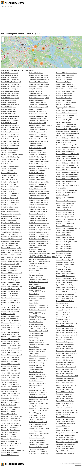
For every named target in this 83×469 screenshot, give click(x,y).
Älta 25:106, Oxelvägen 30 (64, 371)
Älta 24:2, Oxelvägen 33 (63, 405)
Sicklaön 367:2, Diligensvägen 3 (38, 296)
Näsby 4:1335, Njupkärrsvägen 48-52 (67, 442)
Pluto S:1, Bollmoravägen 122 (64, 298)
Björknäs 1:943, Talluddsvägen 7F (11, 316)
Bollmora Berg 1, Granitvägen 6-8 (66, 367)
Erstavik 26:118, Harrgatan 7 (9, 75)
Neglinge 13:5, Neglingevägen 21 (11, 214)
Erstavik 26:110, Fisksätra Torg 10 (11, 79)
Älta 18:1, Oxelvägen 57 (63, 303)
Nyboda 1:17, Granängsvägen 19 (65, 451)
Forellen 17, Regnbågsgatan (37, 438)
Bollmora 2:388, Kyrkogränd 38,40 (66, 149)
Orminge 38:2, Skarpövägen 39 (38, 218)
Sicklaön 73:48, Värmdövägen (10, 375)
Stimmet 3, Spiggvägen (35, 385)
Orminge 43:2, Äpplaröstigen (9, 446)
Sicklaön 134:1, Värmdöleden (64, 346)
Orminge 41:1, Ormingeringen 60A (39, 191)
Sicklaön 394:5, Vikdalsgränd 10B (66, 181)
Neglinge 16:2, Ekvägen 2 (8, 189)
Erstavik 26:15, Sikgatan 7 (8, 109)
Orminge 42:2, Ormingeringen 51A (39, 182)
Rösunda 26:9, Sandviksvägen (10, 398)
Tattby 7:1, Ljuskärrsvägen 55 (9, 159)
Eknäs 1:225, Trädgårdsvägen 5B (11, 250)
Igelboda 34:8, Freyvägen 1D (9, 182)
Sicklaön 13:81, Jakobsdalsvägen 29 (66, 156)
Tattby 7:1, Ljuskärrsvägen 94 (9, 148)
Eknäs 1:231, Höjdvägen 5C (9, 216)
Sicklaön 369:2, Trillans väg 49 (37, 319)
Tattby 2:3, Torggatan (7, 170)
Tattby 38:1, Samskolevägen (9, 243)
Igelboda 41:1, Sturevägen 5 (9, 198)
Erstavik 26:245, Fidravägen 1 (10, 125)
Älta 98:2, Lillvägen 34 (62, 183)
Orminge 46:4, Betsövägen (36, 100)
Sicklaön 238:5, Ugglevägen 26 (10, 352)
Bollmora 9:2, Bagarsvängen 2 (37, 356)
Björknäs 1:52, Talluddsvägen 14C (11, 302)
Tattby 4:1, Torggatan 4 (8, 161)
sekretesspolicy (78, 465)
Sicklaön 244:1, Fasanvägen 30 (10, 339)
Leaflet (72, 67)
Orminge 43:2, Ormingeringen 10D (11, 425)
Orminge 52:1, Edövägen (8, 436)
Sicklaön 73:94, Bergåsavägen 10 (11, 384)
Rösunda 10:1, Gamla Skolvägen (10, 323)
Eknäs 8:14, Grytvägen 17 (8, 209)
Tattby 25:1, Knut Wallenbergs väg (11, 232)
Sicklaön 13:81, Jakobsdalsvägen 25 (66, 113)
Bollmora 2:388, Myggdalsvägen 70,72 (67, 190)
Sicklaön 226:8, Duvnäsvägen (10, 395)
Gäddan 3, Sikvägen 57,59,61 (37, 367)
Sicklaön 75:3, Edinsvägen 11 (37, 159)
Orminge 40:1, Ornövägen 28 (37, 189)
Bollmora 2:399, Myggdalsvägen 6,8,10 (67, 115)
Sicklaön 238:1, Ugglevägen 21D (10, 373)
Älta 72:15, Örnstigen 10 (36, 275)
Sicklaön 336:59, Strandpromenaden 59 (12, 261)
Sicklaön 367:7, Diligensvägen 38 (38, 305)
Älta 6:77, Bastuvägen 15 (36, 273)
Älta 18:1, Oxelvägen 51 (63, 314)
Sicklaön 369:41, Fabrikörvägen (65, 273)
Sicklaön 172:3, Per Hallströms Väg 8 (39, 236)
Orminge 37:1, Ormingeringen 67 (38, 204)
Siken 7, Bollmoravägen (36, 381)
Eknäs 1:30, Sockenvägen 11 (9, 259)
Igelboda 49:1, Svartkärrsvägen (10, 132)
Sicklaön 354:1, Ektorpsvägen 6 (10, 423)
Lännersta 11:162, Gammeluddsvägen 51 (13, 154)
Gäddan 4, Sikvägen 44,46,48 (37, 376)
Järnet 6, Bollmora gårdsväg (37, 417)
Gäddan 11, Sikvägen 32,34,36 (38, 328)
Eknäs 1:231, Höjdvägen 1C (9, 234)
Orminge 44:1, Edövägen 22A (37, 123)
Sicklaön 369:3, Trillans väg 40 (37, 349)
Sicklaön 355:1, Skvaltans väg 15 (38, 241)
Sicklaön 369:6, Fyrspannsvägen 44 (39, 428)
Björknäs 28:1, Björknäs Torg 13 (10, 282)
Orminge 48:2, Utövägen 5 (9, 389)
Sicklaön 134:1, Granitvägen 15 (38, 451)
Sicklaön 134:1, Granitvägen (64, 226)
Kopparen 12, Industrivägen (64, 122)
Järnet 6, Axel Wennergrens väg (38, 424)
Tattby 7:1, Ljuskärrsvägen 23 (9, 168)
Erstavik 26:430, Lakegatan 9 (9, 120)
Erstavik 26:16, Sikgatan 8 (8, 107)
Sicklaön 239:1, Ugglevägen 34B (10, 368)
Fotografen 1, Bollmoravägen (64, 437)
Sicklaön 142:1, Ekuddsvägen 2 (65, 403)
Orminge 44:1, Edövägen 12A (37, 145)
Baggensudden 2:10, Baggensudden (11, 252)
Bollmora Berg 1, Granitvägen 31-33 (66, 348)
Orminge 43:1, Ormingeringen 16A (11, 443)
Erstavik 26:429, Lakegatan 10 (10, 116)
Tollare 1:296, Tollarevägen (9, 173)
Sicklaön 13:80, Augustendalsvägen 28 (67, 158)
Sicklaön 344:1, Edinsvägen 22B (38, 116)
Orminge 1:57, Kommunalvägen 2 (11, 345)
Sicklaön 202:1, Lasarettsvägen (38, 129)
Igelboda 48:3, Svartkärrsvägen (10, 141)
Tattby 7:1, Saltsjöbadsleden (9, 136)
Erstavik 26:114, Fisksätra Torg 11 (11, 86)
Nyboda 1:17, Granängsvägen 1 (65, 417)
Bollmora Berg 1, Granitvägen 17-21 (66, 389)
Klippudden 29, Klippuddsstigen (65, 294)
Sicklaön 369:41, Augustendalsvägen (66, 292)
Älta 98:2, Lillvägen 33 (62, 195)
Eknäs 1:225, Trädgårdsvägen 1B (11, 254)
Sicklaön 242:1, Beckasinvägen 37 (11, 334)
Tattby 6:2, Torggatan (7, 177)
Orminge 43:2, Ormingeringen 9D (11, 420)
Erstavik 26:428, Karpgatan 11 (10, 104)
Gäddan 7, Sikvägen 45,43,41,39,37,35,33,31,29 (37, 287)
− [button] (3, 40)
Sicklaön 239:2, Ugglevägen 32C (10, 364)
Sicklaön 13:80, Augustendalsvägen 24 (67, 179)
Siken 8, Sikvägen (34, 353)
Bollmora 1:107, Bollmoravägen (65, 203)
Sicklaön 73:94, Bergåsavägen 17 (11, 386)
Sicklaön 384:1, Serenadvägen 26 (38, 279)
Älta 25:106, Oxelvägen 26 (64, 394)
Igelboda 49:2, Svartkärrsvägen (10, 143)
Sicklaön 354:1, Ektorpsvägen (10, 452)
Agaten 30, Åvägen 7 (35, 270)
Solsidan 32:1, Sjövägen (36, 109)
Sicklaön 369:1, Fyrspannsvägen (38, 399)
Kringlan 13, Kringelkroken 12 (37, 383)
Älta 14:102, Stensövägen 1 (64, 251)
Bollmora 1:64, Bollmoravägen (65, 212)
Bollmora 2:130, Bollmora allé (64, 77)
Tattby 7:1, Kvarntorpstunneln (9, 175)
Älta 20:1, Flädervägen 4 (63, 426)
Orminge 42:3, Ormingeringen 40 (38, 136)
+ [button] (3, 38)
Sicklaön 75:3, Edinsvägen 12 (37, 157)
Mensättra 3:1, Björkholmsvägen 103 (39, 95)
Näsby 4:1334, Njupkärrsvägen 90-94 (67, 376)
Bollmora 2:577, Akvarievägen (65, 117)
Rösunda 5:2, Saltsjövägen (9, 414)
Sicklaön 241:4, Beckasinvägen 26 (11, 307)
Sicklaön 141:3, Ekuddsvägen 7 (65, 446)
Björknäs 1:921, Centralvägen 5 (10, 298)
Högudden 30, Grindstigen (63, 142)
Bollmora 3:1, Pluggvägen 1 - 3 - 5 (66, 278)
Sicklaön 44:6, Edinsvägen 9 (37, 177)
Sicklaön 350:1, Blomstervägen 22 (66, 448)
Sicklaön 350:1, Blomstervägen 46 (66, 439)
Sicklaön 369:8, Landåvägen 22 (38, 422)
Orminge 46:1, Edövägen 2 (36, 127)
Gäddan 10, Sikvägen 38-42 (37, 351)
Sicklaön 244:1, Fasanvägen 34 (10, 309)
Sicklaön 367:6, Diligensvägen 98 (38, 358)
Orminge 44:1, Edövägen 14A (37, 150)
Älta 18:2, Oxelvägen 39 (63, 319)
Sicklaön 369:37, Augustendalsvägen (66, 170)
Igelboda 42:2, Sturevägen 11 (9, 204)
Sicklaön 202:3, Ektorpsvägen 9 (38, 104)
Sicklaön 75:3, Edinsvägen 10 (37, 164)
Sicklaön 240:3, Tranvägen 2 (9, 366)
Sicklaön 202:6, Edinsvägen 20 (38, 139)
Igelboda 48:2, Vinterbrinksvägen (10, 139)
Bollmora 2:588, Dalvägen (63, 104)
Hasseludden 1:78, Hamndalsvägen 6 (67, 131)
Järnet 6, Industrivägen (35, 426)
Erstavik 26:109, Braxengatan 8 (10, 95)
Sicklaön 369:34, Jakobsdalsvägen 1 (66, 73)
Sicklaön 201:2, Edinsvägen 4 (37, 184)
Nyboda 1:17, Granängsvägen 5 (65, 435)
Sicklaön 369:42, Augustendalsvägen (66, 280)
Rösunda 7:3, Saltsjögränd (9, 441)
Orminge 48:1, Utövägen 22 (9, 432)
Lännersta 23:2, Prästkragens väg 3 (11, 236)
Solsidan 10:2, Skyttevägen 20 (10, 361)
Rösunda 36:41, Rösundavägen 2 (38, 82)
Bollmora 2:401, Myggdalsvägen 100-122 (68, 219)
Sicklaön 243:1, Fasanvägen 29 (10, 332)
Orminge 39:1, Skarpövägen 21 (38, 220)
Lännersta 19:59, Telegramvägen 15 (11, 273)
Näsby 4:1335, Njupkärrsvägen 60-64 (67, 433)
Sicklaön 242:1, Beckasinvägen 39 (11, 343)
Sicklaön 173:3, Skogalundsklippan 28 (40, 229)
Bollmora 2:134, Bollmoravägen (65, 135)
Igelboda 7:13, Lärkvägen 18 (9, 150)
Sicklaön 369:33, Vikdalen (63, 232)
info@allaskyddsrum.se (76, 463)
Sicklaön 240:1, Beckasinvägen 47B (11, 350)
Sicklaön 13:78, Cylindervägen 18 (66, 124)
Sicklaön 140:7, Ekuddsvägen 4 (65, 419)
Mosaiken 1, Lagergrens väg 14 (65, 216)
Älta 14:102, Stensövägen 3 (64, 271)
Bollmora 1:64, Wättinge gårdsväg (66, 192)
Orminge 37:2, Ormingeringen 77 (38, 200)
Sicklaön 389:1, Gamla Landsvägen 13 (12, 450)
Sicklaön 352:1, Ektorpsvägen (37, 152)
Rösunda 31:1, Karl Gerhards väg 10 (12, 416)
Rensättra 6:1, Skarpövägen (37, 214)
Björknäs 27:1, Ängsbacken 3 (9, 268)
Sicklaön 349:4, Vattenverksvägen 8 (39, 223)
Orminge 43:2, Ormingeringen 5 (10, 402)
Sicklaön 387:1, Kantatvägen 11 (38, 263)
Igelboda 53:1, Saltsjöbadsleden (10, 164)
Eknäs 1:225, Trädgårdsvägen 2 (10, 241)
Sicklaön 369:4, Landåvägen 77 (38, 392)
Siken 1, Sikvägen (34, 284)
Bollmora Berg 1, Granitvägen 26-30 (66, 289)
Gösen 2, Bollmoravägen (36, 369)
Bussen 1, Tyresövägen (35, 277)
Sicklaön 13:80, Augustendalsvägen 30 (67, 147)
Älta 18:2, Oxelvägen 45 (63, 310)
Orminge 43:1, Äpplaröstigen (9, 427)
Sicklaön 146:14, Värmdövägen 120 (66, 145)
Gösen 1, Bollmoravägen (36, 333)
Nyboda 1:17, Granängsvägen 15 (65, 453)
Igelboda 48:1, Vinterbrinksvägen (10, 129)
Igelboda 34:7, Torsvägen (8, 191)
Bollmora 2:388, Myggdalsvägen (65, 239)
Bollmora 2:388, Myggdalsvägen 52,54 (67, 165)
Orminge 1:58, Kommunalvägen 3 (11, 336)
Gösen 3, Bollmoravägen (36, 322)
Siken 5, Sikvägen (34, 337)
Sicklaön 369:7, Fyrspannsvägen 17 (39, 444)
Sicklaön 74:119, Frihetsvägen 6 (38, 111)
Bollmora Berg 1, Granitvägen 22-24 (66, 296)
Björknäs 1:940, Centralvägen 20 (10, 275)
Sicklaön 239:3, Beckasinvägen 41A (11, 355)
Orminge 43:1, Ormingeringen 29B (39, 79)
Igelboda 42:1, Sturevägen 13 (9, 207)
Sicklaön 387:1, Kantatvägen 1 (37, 249)
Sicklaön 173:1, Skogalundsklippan (39, 232)
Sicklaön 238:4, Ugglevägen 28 (10, 357)
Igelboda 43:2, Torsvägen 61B (10, 200)
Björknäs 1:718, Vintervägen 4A (10, 289)
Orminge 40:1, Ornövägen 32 (37, 195)
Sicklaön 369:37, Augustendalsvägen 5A (67, 133)
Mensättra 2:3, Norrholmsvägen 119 (39, 168)
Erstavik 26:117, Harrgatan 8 (9, 73)
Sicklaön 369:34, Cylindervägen (65, 86)
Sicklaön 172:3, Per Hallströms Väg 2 (39, 239)
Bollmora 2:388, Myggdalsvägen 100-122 (68, 228)
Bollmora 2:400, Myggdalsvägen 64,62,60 (68, 160)
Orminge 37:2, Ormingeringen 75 (38, 202)
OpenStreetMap (78, 67)
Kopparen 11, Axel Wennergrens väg (66, 88)
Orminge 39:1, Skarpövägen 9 (37, 207)
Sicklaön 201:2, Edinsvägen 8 (37, 166)
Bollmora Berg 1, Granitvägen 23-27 (66, 353)
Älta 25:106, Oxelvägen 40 (64, 337)
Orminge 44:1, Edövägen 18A (37, 148)
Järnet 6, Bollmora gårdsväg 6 (37, 415)
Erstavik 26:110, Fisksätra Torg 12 (11, 82)
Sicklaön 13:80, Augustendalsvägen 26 (67, 167)
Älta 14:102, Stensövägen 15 (64, 260)
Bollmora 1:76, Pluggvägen (64, 244)
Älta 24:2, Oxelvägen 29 (63, 414)
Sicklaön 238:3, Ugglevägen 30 (10, 359)
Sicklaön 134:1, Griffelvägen (64, 282)
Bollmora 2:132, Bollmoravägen (65, 210)
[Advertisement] (41, 20)
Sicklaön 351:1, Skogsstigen (37, 170)
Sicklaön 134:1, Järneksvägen (65, 230)
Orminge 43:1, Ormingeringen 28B (39, 98)
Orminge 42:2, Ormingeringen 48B (39, 161)
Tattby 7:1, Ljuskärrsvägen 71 (9, 152)
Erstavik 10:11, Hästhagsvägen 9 (38, 447)
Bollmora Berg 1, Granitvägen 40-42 (66, 307)
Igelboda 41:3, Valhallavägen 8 (10, 186)
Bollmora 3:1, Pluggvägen (63, 267)
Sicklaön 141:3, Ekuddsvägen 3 (65, 430)
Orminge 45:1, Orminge (35, 88)
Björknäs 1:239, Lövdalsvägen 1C (11, 266)
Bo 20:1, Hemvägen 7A (8, 314)
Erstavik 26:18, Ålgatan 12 (9, 102)
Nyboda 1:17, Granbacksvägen (65, 285)
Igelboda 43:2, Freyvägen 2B (9, 195)
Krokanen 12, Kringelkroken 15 (38, 410)
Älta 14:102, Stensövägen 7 (64, 253)
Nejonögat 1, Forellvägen (36, 406)
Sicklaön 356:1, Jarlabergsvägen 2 (39, 344)
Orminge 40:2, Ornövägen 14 (37, 186)
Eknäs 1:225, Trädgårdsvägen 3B (11, 248)
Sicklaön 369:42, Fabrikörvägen (65, 276)
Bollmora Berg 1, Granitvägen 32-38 (66, 323)
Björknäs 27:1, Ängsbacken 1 (9, 270)
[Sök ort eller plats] (80, 6)
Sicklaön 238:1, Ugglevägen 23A (10, 393)
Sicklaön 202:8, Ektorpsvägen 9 (38, 114)
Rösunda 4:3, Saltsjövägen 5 (9, 318)
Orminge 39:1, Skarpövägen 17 (38, 209)
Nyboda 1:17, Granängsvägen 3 (65, 423)
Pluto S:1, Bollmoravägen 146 (64, 357)
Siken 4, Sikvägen (34, 347)
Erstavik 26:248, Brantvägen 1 (10, 91)
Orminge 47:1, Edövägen (8, 448)
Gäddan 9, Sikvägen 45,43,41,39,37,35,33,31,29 (37, 312)
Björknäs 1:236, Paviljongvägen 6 (11, 277)
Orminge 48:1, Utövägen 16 (9, 409)
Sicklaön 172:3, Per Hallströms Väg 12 (40, 243)
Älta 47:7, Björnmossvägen (36, 340)
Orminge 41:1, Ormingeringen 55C (39, 198)
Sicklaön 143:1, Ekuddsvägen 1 (65, 360)
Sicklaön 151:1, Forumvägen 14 (38, 360)
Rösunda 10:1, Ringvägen (8, 305)
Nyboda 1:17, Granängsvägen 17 (65, 444)
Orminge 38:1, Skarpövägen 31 (38, 211)
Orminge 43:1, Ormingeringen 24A (39, 84)
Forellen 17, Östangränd (36, 419)
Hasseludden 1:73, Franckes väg (38, 453)
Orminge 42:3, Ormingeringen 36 (38, 102)
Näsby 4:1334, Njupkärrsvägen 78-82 (67, 412)
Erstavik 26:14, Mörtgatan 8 (9, 111)
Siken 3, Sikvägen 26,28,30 (37, 326)
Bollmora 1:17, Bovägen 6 (63, 82)
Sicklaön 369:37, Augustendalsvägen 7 (67, 174)
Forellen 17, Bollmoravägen (64, 93)
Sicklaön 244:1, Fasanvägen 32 (10, 330)
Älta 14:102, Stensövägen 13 (64, 246)
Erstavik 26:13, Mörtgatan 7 (9, 114)
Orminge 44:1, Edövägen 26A (37, 118)
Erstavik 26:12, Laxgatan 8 (9, 118)
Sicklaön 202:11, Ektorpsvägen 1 (38, 86)
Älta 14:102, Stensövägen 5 (64, 269)
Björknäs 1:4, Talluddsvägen (9, 293)
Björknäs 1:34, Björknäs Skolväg (10, 223)
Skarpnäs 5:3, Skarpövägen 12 (38, 259)
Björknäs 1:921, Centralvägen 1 (10, 291)
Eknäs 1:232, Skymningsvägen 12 (11, 211)
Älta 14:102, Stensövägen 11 (64, 257)
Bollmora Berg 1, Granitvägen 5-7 (66, 351)
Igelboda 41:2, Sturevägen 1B (10, 193)
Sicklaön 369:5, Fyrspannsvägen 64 (39, 408)
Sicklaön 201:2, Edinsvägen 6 (37, 175)
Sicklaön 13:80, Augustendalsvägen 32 (67, 138)
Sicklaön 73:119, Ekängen (8, 400)
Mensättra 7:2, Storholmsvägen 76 (39, 193)
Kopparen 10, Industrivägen (64, 100)
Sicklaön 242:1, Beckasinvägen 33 (11, 311)
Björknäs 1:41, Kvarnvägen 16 (10, 264)
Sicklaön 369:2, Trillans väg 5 (37, 310)
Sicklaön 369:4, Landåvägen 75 (38, 397)
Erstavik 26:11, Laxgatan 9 (9, 123)
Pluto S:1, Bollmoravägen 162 (64, 382)
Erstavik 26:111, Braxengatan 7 (10, 88)
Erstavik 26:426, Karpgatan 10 (10, 98)
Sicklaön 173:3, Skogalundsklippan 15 (40, 234)
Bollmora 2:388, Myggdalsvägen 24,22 (67, 120)
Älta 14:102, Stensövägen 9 (64, 248)
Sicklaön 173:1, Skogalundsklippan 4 (39, 227)
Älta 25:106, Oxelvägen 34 (64, 364)
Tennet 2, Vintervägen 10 (63, 207)
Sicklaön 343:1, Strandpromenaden (11, 286)
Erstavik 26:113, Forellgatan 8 (10, 84)
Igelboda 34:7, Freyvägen (8, 184)
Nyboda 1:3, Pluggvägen (63, 221)
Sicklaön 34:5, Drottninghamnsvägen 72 (40, 125)
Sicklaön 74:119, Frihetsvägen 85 (38, 120)
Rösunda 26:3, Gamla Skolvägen (10, 418)
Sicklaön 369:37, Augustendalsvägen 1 (67, 110)
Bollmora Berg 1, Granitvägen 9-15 (66, 385)
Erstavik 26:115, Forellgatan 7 (10, 77)
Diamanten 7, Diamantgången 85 (38, 268)
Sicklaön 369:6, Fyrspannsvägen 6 (39, 433)
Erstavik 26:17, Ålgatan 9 (8, 100)
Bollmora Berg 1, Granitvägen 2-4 (66, 328)
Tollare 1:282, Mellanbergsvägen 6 (11, 157)
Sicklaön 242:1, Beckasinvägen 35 (11, 320)
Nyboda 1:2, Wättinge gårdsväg (65, 262)
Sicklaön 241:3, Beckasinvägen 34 (11, 325)
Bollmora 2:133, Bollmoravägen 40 (66, 201)
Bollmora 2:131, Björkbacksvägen (66, 102)
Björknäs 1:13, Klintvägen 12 (9, 300)
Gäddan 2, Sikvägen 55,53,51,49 (38, 331)
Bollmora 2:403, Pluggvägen (64, 339)
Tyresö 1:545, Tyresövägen (64, 407)
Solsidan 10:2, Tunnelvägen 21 (10, 370)
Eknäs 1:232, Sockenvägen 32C (10, 220)
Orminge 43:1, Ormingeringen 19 (38, 75)
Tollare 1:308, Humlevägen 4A (10, 284)
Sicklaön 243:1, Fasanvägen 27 (10, 348)
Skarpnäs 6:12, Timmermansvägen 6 (39, 261)
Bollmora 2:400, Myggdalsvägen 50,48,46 (68, 129)
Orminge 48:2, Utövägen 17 (9, 380)
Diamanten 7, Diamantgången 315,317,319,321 (37, 246)
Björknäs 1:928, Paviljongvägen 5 (11, 280)
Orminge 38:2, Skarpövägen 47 (38, 225)
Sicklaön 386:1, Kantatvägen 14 (38, 266)
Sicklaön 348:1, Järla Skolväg (64, 205)
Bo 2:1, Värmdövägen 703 (8, 405)
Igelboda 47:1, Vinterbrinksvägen (10, 127)
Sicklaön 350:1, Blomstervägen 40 (66, 421)
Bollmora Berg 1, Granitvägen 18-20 (66, 332)
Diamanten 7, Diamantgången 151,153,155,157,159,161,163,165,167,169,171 (42, 252)
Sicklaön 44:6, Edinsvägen (36, 173)
